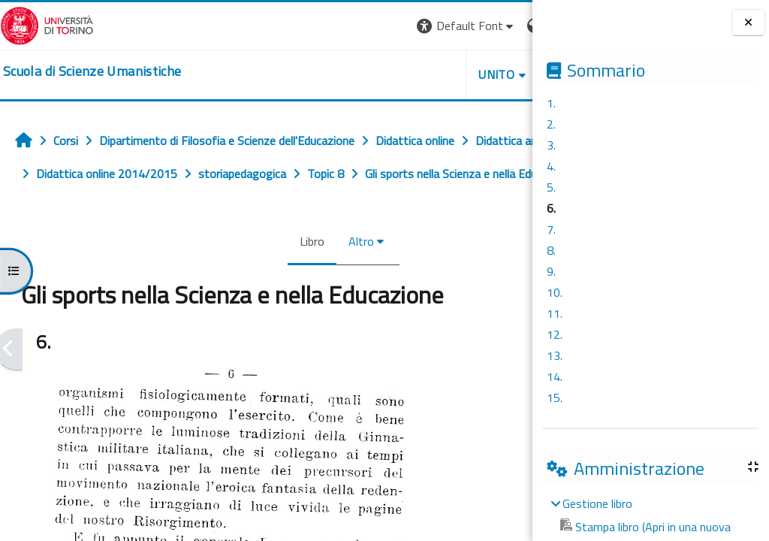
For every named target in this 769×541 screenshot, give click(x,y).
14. (554, 376)
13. (554, 355)
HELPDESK (442, 74)
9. (551, 271)
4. (551, 166)
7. (551, 229)
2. (551, 124)
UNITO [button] (357, 74)
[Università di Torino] (47, 24)
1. (551, 103)
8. (551, 250)
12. (554, 334)
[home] (92, 71)
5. (551, 187)
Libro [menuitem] (242, 274)
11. (554, 313)
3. (551, 145)
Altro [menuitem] (291, 274)
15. (554, 397)
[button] (326, 26)
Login (506, 26)
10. (554, 292)
